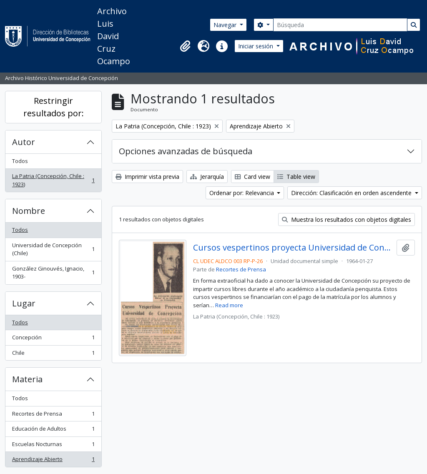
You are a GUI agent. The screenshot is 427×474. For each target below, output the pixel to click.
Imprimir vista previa (147, 177)
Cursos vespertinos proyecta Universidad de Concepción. (293, 248)
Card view (252, 177)
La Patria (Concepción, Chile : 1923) (53, 180)
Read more (229, 305)
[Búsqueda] (340, 24)
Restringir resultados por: (53, 107)
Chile (53, 354)
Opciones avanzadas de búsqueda (185, 151)
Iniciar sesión (256, 46)
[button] (185, 46)
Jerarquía (207, 177)
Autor (23, 142)
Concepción (53, 339)
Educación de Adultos (53, 430)
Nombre (28, 210)
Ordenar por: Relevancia (242, 193)
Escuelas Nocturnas (53, 445)
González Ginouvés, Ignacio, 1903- (53, 273)
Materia (27, 379)
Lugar (23, 303)
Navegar (226, 25)
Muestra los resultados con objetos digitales (346, 219)
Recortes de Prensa (53, 415)
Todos (20, 161)
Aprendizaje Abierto (53, 460)
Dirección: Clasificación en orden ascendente (352, 193)
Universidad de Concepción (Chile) (53, 249)
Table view (296, 177)
